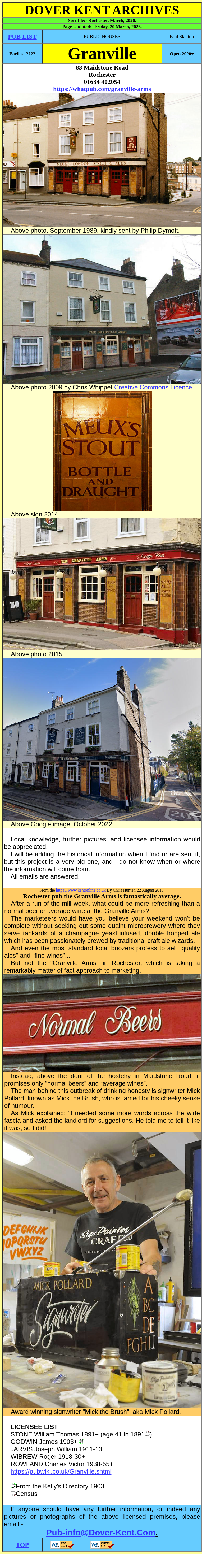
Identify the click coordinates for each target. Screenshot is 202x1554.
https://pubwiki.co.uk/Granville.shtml (61, 1471)
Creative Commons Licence (153, 387)
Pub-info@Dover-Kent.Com (100, 1532)
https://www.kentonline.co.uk (81, 890)
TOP (22, 1544)
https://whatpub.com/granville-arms (102, 88)
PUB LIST (22, 36)
